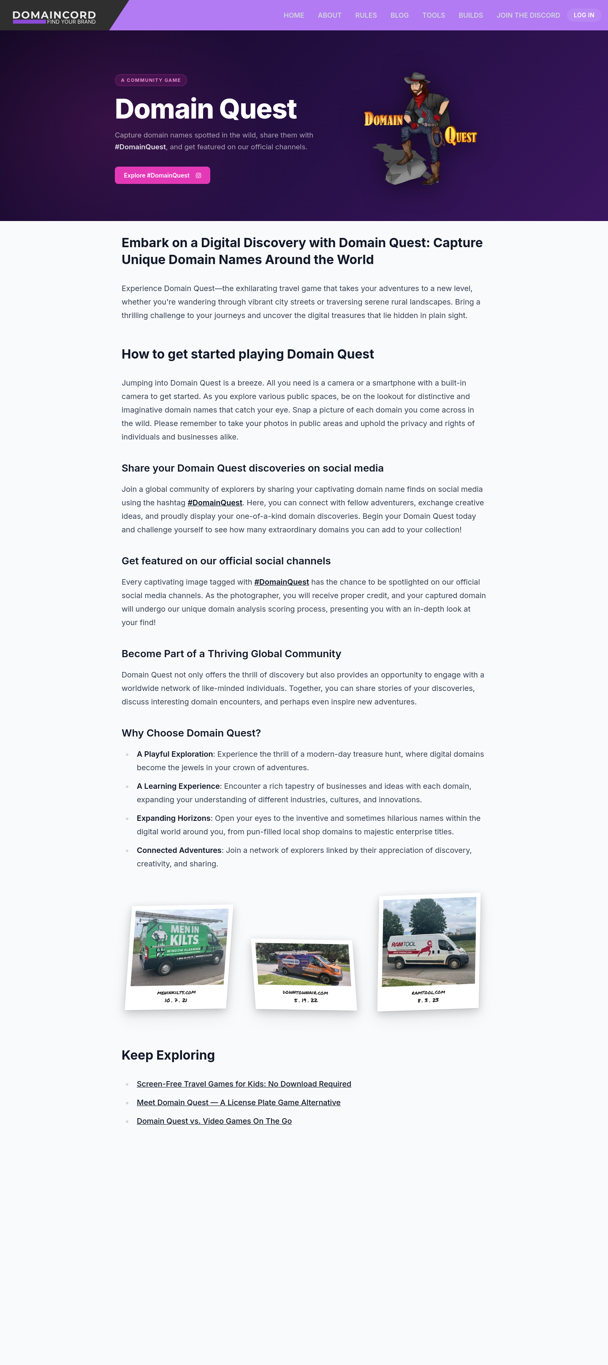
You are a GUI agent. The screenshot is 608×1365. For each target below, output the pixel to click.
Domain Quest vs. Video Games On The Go (214, 1121)
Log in (584, 15)
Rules (366, 15)
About (330, 15)
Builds (471, 15)
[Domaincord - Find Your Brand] (64, 15)
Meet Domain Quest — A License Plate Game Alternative (239, 1102)
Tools (433, 15)
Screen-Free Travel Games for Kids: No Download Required (244, 1083)
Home (294, 15)
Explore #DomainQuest (162, 175)
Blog (400, 15)
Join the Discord (528, 15)
